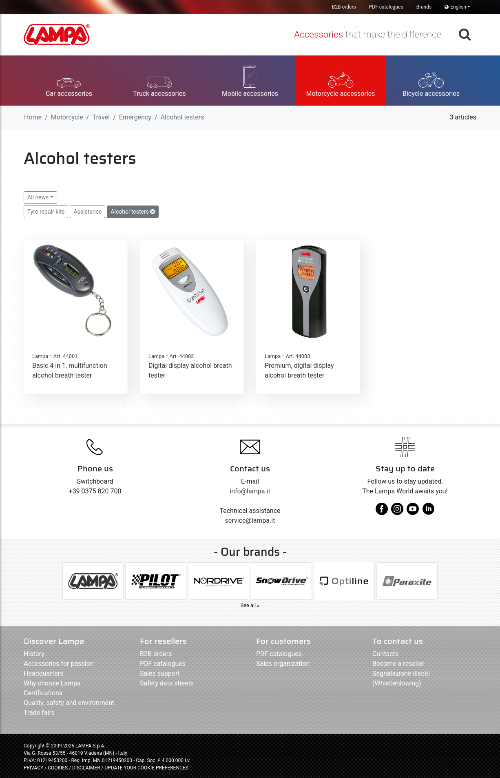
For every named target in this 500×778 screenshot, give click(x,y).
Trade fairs (39, 712)
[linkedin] (428, 512)
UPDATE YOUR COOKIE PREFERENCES (146, 768)
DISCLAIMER (86, 768)
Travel (101, 117)
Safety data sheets (167, 683)
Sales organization (283, 663)
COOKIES (58, 768)
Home (33, 117)
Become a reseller (398, 663)
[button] (69, 80)
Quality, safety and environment (69, 703)
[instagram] (397, 512)
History (34, 654)
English (455, 7)
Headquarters (43, 673)
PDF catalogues (386, 7)
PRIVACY (33, 768)
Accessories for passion (58, 663)
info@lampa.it (250, 491)
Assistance (87, 211)
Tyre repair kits (45, 211)
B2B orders (344, 7)
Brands (423, 7)
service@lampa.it (250, 520)
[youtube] (413, 512)
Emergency (135, 117)
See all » (250, 605)
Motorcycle (67, 117)
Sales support (160, 673)
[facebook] (382, 512)
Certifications (43, 693)
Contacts (385, 654)
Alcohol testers (133, 211)
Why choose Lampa (52, 683)
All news (38, 197)
